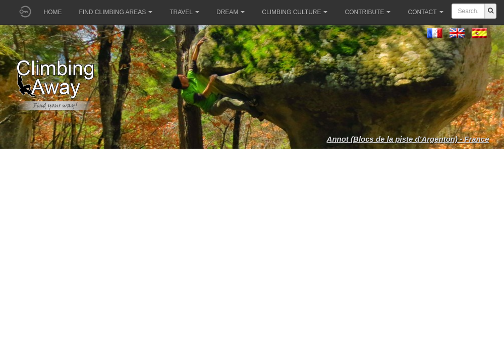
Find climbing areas (116, 12)
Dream (230, 12)
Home (53, 12)
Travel (184, 12)
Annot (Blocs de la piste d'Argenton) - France (408, 139)
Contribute (367, 12)
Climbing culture (294, 12)
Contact (425, 12)
